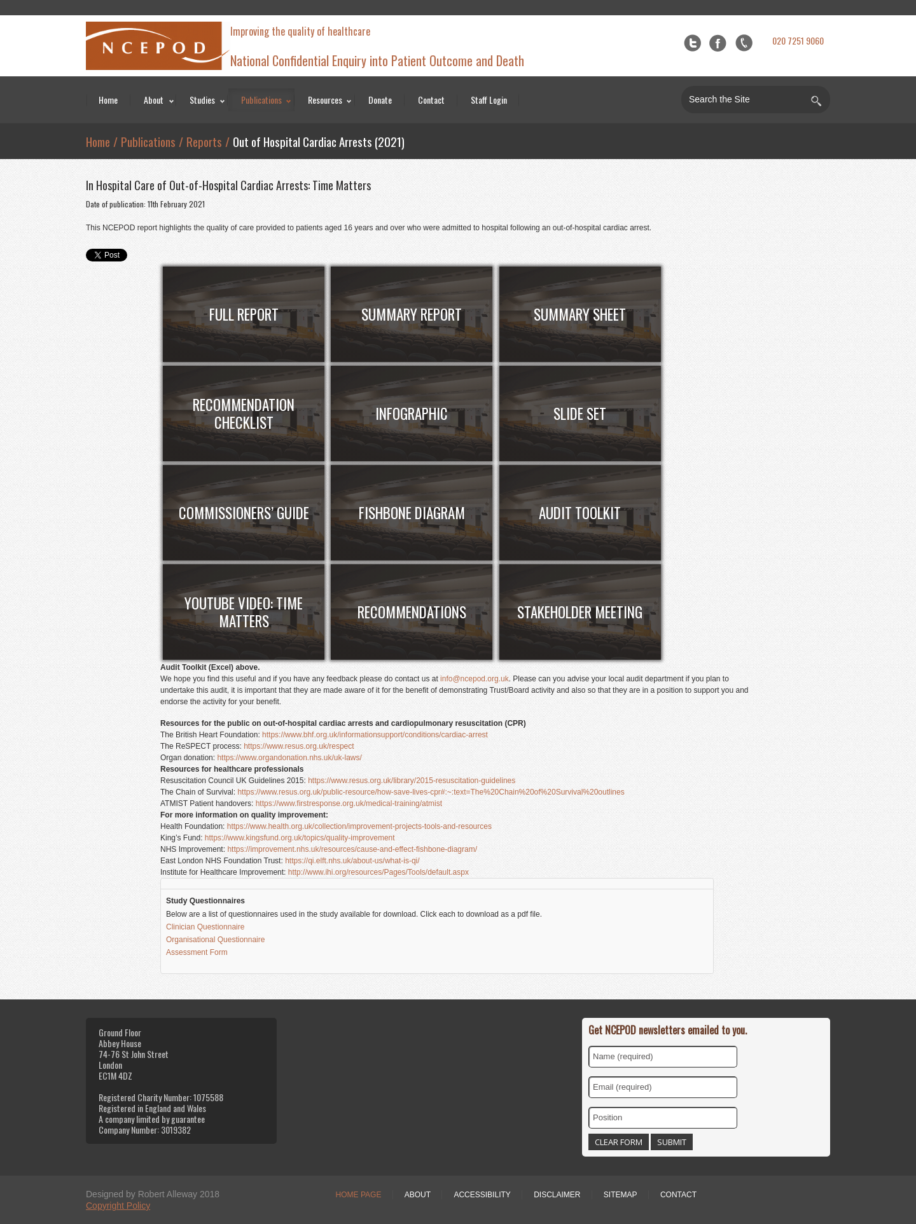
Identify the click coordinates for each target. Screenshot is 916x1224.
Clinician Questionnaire (206, 926)
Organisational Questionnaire (215, 939)
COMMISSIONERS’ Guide (244, 513)
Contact (431, 99)
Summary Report (411, 314)
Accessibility (482, 1194)
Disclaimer (557, 1194)
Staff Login (489, 99)
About (153, 99)
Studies (202, 99)
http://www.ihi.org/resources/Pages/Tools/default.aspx (378, 872)
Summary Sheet (580, 314)
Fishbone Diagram (412, 513)
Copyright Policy (118, 1205)
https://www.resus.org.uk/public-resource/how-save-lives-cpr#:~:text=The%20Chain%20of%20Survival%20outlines (430, 792)
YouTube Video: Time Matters (243, 612)
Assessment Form (198, 952)
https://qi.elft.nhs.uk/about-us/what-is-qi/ (352, 860)
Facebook (717, 43)
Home (108, 99)
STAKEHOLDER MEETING (579, 612)
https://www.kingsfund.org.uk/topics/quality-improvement (300, 837)
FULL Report (244, 314)
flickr (744, 43)
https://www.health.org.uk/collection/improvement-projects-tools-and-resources (359, 826)
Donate (380, 99)
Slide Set (579, 413)
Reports (204, 141)
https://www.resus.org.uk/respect (299, 746)
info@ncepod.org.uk (474, 678)
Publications (261, 99)
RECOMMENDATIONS (411, 612)
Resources (325, 99)
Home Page (359, 1194)
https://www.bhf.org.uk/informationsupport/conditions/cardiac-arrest (375, 734)
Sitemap (620, 1194)
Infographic (411, 413)
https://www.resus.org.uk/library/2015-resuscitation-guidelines (411, 780)
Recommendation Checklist (244, 413)
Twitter (692, 43)
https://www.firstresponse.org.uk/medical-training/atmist (349, 803)
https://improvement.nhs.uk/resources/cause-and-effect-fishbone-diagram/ (352, 849)
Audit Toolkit (580, 513)
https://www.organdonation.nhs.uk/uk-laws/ (289, 757)
